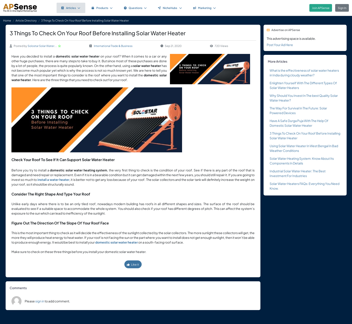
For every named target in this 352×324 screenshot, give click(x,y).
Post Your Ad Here (280, 45)
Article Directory (26, 20)
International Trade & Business (113, 46)
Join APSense (321, 8)
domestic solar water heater (116, 242)
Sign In (342, 8)
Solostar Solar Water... (42, 46)
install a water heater (53, 180)
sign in (39, 301)
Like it (133, 264)
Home (7, 20)
